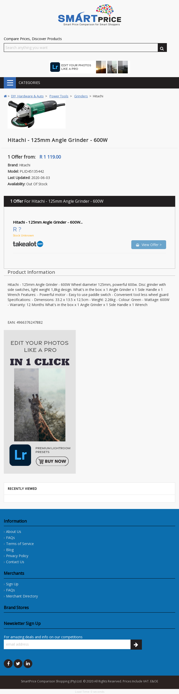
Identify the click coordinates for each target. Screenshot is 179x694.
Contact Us (15, 561)
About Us (13, 531)
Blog (10, 549)
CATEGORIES (10, 82)
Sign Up (12, 584)
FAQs (10, 537)
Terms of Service (20, 543)
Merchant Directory (22, 596)
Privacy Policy (17, 555)
